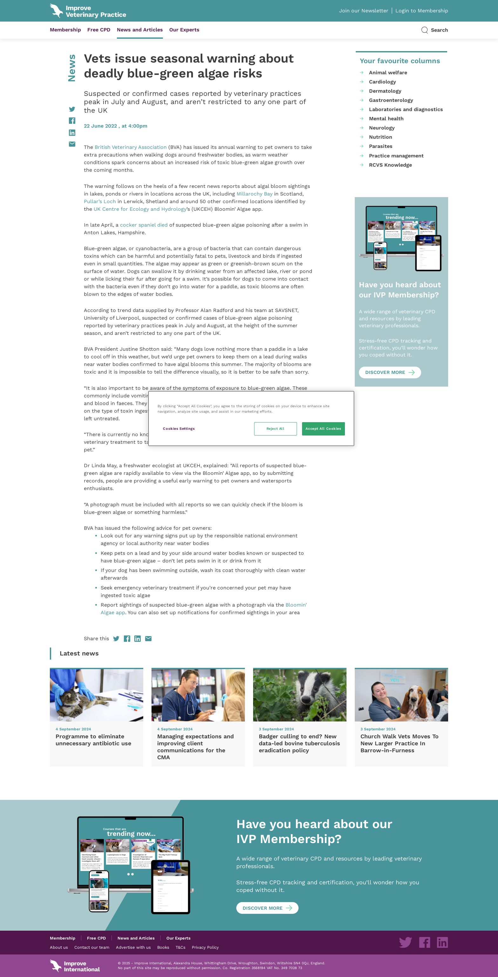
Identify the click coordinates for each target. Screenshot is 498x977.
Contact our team (91, 947)
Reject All (275, 428)
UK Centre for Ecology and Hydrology (140, 209)
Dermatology (385, 91)
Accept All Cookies (323, 428)
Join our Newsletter (363, 11)
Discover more (385, 372)
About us (59, 947)
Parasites (381, 146)
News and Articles (140, 30)
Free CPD (99, 30)
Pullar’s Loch (100, 201)
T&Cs (180, 947)
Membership (65, 30)
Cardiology (382, 82)
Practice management (396, 156)
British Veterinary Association (131, 147)
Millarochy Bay (255, 194)
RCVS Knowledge (390, 165)
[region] (251, 418)
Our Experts (184, 30)
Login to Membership (421, 11)
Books (163, 947)
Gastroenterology (391, 100)
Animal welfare (388, 73)
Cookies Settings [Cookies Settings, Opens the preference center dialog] (179, 428)
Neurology (382, 128)
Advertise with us (133, 947)
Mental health (386, 119)
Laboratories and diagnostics (406, 109)
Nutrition (380, 137)
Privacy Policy (205, 947)
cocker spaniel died (144, 225)
